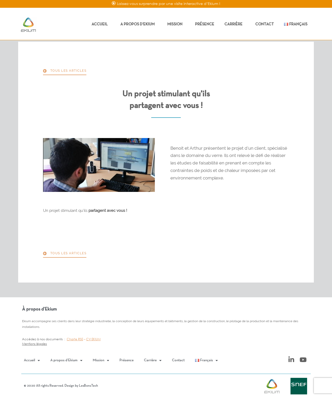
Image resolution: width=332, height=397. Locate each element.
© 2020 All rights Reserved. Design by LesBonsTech (61, 385)
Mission (176, 24)
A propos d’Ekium (138, 24)
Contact (264, 24)
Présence (204, 24)
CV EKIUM (93, 339)
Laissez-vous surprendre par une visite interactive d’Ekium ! (168, 3)
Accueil (101, 24)
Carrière (234, 24)
